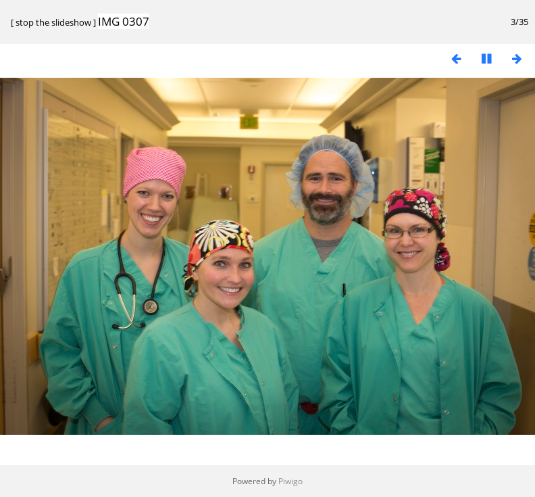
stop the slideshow (53, 22)
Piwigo (290, 481)
